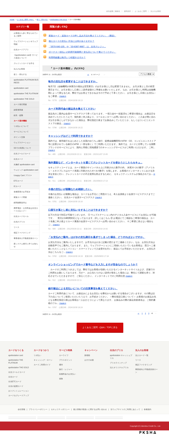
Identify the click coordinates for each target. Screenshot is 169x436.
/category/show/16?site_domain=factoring (11, 222)
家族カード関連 (20, 197)
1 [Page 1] (142, 313)
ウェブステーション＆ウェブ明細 (26, 42)
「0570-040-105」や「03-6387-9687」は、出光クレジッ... (77, 46)
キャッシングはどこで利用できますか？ (70, 135)
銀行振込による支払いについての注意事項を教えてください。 (83, 288)
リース (16, 227)
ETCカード (18, 181)
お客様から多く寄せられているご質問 (26, 34)
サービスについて (21, 132)
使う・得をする (42, 19)
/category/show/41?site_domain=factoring (11, 93)
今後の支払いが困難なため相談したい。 (70, 189)
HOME (12, 19)
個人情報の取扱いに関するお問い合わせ (90, 409)
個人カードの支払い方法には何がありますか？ (71, 41)
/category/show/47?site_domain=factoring (11, 159)
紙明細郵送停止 (20, 203)
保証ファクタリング (22, 233)
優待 (61, 365)
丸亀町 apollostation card (24, 164)
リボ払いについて (21, 126)
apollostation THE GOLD (58, 19)
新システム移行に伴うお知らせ (26, 245)
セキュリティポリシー (60, 409)
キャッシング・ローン (43, 360)
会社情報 (21, 409)
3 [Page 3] (148, 313)
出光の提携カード (15, 386)
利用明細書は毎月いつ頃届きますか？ (67, 57)
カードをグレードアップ (18, 395)
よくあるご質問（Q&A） (25, 19)
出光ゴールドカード (22, 154)
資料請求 (127, 11)
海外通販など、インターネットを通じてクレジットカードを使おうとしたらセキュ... (95, 162)
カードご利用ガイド (42, 365)
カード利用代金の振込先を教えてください (71, 108)
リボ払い (37, 355)
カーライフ (63, 355)
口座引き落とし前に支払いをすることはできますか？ (78, 209)
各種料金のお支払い (67, 374)
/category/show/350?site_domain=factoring (11, 243)
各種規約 (147, 409)
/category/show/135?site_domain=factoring (11, 41)
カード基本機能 (20, 121)
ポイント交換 (19, 137)
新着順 (87, 355)
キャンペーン (90, 350)
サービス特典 (65, 350)
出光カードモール (21, 216)
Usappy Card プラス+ (23, 175)
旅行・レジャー (65, 369)
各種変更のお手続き (22, 192)
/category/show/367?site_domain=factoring (11, 175)
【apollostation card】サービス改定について (26, 56)
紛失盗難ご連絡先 (113, 11)
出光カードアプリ (21, 50)
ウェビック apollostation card (26, 170)
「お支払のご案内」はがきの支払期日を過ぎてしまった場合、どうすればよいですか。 (96, 237)
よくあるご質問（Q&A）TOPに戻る (100, 327)
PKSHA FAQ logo (147, 432)
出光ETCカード (14, 381)
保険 (61, 379)
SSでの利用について (22, 148)
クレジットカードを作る (24, 63)
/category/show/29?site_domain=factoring (11, 88)
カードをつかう (41, 350)
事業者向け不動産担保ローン (26, 238)
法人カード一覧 (141, 355)
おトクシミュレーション (18, 391)
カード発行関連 (20, 104)
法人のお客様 (155, 11)
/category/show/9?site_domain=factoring (11, 74)
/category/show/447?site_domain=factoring (11, 80)
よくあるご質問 (141, 11)
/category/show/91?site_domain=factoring (11, 170)
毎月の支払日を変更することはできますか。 (73, 81)
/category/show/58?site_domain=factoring (11, 153)
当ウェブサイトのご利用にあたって (125, 409)
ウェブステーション (22, 142)
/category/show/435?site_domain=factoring (11, 49)
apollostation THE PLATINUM (26, 93)
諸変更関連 (18, 110)
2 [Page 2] (145, 313)
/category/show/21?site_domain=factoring (11, 69)
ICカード (17, 186)
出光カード (18, 159)
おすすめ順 (89, 360)
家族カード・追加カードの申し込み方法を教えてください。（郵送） (82, 35)
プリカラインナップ (118, 363)
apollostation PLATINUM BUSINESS (26, 81)
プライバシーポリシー (38, 409)
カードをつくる (16, 350)
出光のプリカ (19, 222)
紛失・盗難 (18, 115)
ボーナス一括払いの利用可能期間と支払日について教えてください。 (82, 52)
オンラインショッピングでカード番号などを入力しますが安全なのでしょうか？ (93, 264)
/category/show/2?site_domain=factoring (11, 63)
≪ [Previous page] (138, 313)
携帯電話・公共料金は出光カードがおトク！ (26, 209)
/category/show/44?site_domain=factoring (11, 99)
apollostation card (21, 88)
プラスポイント (65, 360)
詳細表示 (62, 96)
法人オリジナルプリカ (119, 367)
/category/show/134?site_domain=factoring (11, 33)
